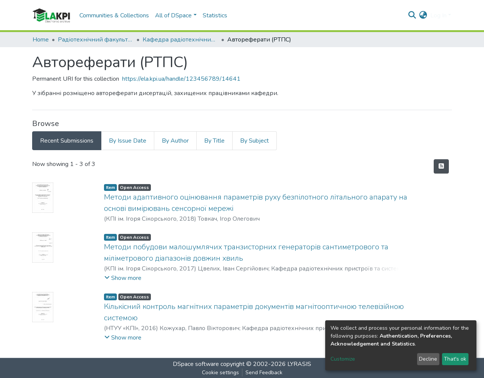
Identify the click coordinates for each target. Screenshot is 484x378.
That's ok (455, 359)
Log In (438, 15)
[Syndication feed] (441, 166)
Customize (342, 359)
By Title (214, 141)
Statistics (215, 15)
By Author (175, 141)
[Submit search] (412, 15)
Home (41, 39)
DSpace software (196, 364)
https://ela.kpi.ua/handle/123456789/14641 (181, 79)
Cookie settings (220, 372)
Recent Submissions (66, 141)
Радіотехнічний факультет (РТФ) (95, 39)
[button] (423, 15)
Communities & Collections (114, 15)
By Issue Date (127, 141)
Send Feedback (263, 372)
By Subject (254, 141)
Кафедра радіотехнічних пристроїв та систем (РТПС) (180, 39)
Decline (428, 359)
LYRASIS (299, 364)
